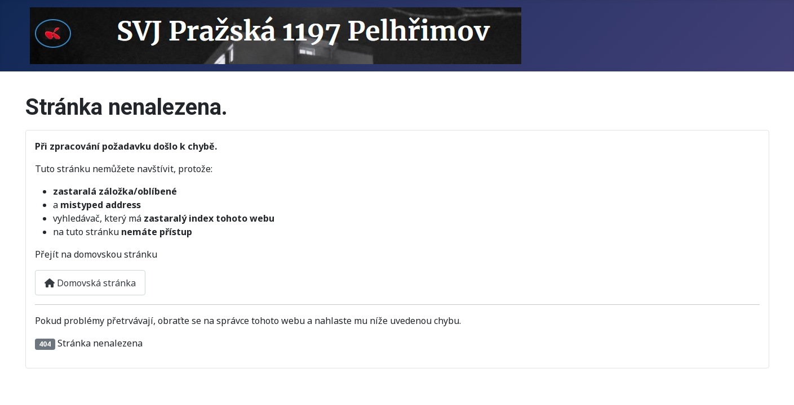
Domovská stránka (90, 283)
